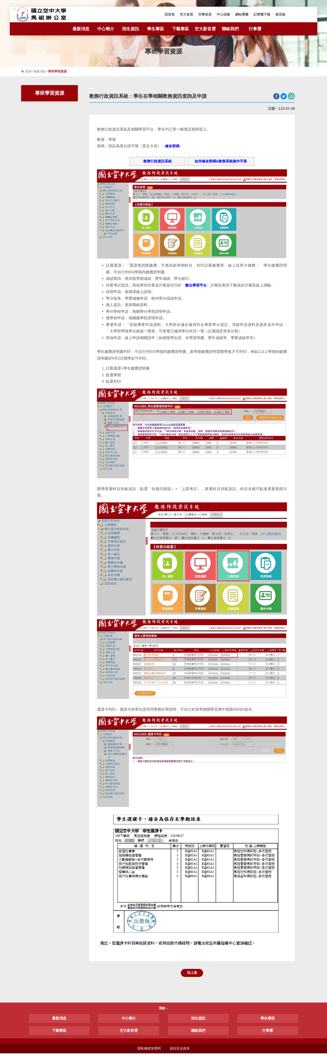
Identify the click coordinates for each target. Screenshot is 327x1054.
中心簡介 (107, 29)
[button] (294, 14)
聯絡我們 (232, 29)
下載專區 (180, 29)
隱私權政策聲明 (149, 1049)
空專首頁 (205, 14)
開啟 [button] (163, 1009)
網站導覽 (241, 14)
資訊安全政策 (180, 1049)
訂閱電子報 (262, 14)
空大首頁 (186, 14)
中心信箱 (223, 14)
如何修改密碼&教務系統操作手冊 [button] (221, 161)
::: (14, 9)
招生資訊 (132, 29)
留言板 (280, 14)
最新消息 (83, 29)
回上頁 (192, 973)
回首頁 (170, 14)
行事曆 (255, 29)
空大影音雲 (205, 29)
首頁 (28, 71)
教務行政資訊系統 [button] (157, 161)
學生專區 (157, 29)
